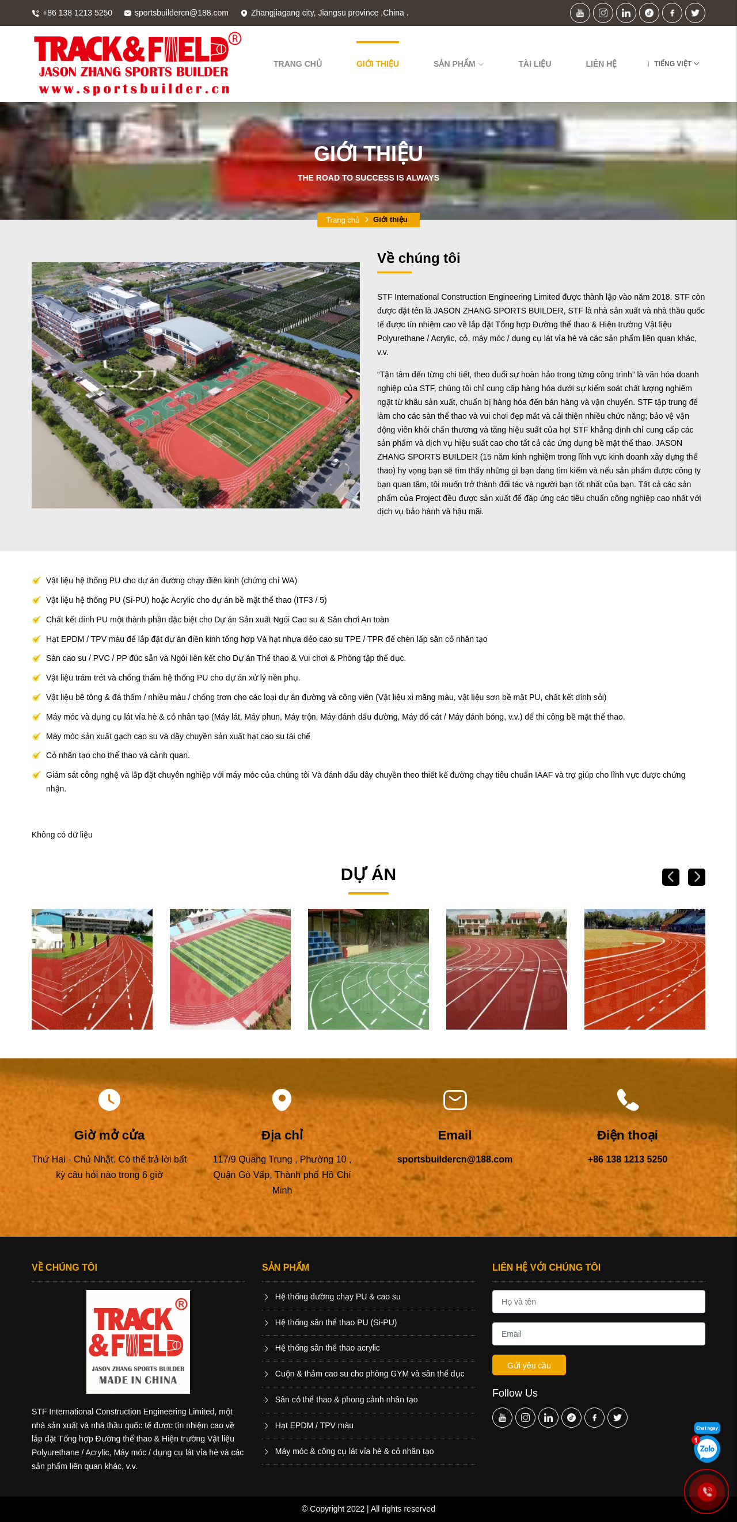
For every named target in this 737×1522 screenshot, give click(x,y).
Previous (43, 396)
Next (348, 396)
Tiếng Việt (673, 64)
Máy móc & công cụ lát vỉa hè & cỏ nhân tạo (348, 1451)
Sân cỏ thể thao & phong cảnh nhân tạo (340, 1399)
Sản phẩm (459, 63)
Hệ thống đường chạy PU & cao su (331, 1296)
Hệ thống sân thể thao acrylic (321, 1347)
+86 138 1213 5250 (627, 1159)
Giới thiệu (377, 63)
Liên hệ (601, 63)
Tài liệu (535, 63)
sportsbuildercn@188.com (455, 1159)
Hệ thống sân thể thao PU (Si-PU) (329, 1322)
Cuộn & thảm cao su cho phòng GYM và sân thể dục (363, 1373)
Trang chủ (297, 63)
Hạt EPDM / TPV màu (308, 1425)
